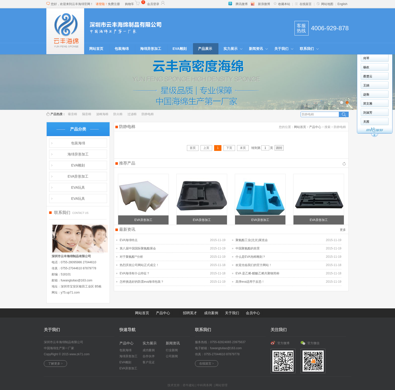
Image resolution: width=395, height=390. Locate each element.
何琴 (366, 58)
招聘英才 (190, 313)
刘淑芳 (367, 112)
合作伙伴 (149, 356)
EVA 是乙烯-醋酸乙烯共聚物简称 (257, 273)
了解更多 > (55, 363)
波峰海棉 (102, 114)
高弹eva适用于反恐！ (250, 281)
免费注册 (114, 4)
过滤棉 (132, 114)
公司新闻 (172, 356)
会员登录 (156, 4)
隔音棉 (86, 114)
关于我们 (281, 49)
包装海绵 (122, 49)
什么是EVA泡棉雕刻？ (251, 256)
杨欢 (366, 67)
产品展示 (205, 49)
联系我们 (307, 49)
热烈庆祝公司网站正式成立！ (139, 265)
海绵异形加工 (150, 49)
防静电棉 (148, 114)
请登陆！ (102, 4)
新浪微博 (264, 4)
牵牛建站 (189, 385)
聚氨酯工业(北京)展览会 (252, 240)
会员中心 (253, 313)
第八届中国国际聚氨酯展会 (138, 248)
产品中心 (315, 127)
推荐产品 (127, 163)
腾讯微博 (242, 4)
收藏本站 (282, 4)
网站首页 (96, 49)
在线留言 (303, 4)
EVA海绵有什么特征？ (135, 273)
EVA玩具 (78, 187)
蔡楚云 (367, 76)
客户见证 (149, 362)
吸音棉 (72, 114)
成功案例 (211, 313)
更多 (343, 230)
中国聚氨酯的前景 (248, 248)
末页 (243, 148)
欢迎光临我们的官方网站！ (254, 265)
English (342, 4)
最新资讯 (127, 229)
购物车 (132, 4)
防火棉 (117, 114)
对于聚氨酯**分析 (131, 256)
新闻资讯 (256, 49)
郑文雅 (367, 103)
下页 (229, 148)
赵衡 (366, 94)
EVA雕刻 (180, 49)
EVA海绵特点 (129, 240)
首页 (193, 148)
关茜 (366, 121)
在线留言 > (206, 363)
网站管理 (221, 385)
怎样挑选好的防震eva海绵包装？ (142, 281)
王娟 (366, 85)
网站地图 (325, 4)
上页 (206, 148)
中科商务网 (204, 385)
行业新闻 (172, 350)
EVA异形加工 (78, 176)
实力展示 (230, 49)
